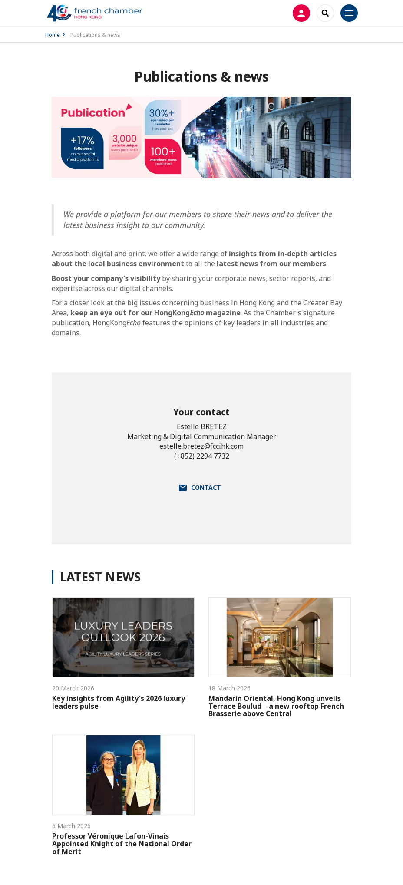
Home (52, 35)
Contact (206, 487)
